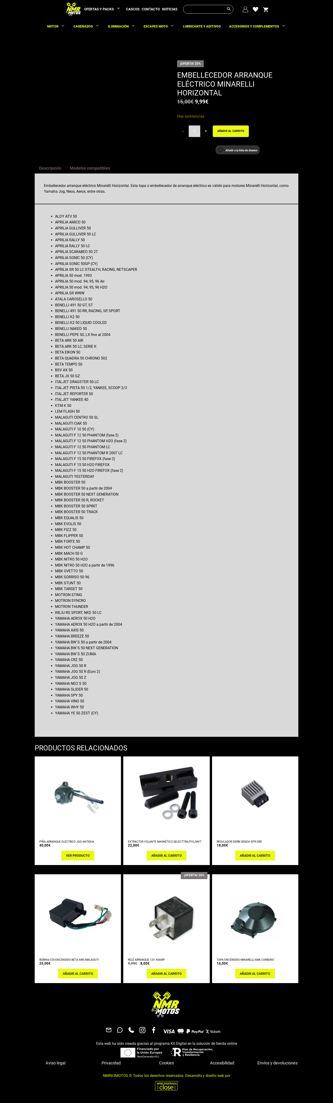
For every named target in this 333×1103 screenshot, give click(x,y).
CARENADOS (89, 26)
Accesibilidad (222, 1062)
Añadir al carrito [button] (166, 855)
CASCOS (132, 9)
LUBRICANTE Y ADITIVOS (202, 26)
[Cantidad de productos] (194, 131)
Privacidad (111, 1062)
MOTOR (58, 26)
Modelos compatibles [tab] (90, 168)
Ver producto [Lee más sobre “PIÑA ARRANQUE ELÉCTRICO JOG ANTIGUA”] (78, 855)
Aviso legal (55, 1062)
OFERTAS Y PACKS (104, 9)
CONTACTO (151, 9)
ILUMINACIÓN (124, 26)
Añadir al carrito (230, 131)
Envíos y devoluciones (277, 1062)
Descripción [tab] (50, 168)
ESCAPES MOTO (161, 26)
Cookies (166, 1062)
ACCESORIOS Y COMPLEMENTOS (259, 26)
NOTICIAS (169, 9)
